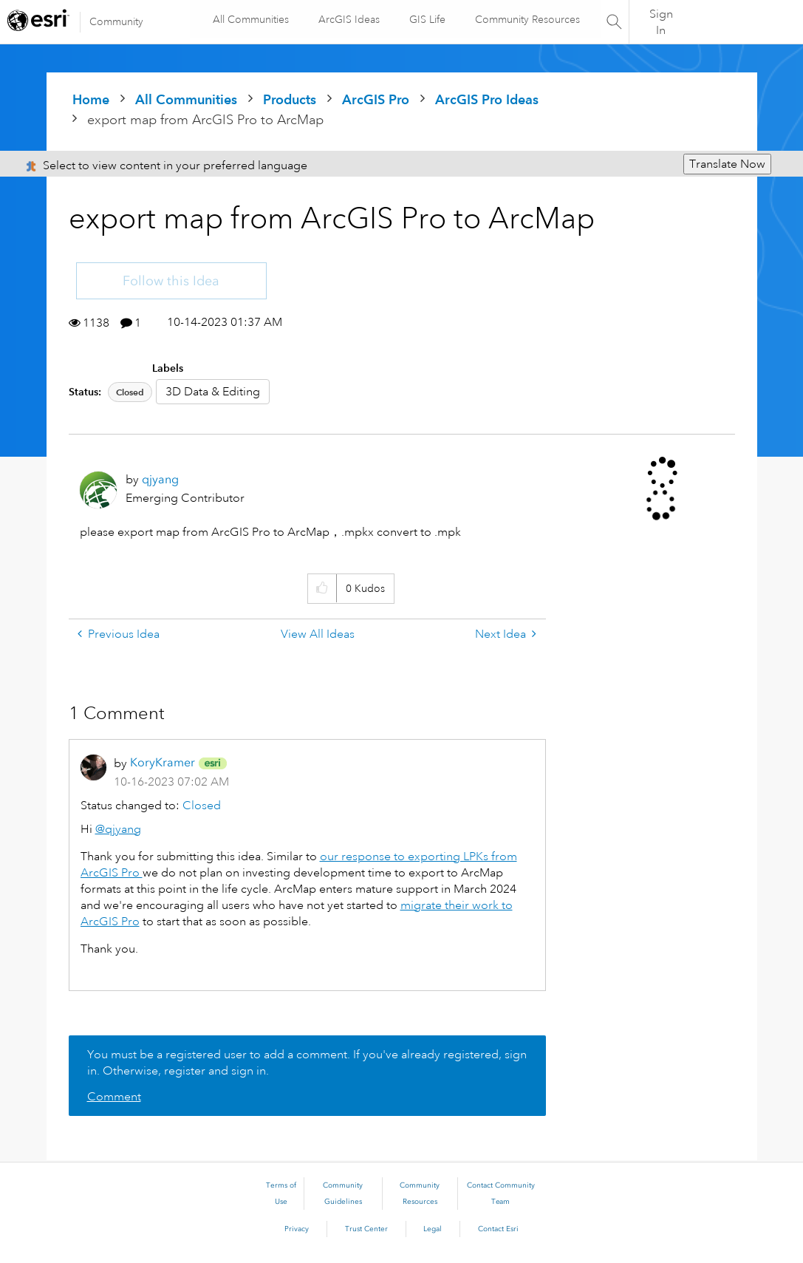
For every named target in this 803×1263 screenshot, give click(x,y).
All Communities (250, 19)
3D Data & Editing (212, 391)
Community (116, 21)
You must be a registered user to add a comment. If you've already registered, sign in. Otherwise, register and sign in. (307, 1062)
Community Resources (526, 19)
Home (90, 99)
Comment (114, 1096)
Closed (130, 392)
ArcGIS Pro (375, 99)
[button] (321, 588)
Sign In (661, 22)
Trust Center (366, 1229)
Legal (432, 1229)
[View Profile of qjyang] (160, 479)
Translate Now (727, 164)
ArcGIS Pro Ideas (487, 99)
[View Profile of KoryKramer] (162, 762)
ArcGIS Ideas (348, 19)
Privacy (296, 1229)
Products (289, 99)
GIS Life (427, 19)
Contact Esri (498, 1229)
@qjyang (118, 829)
